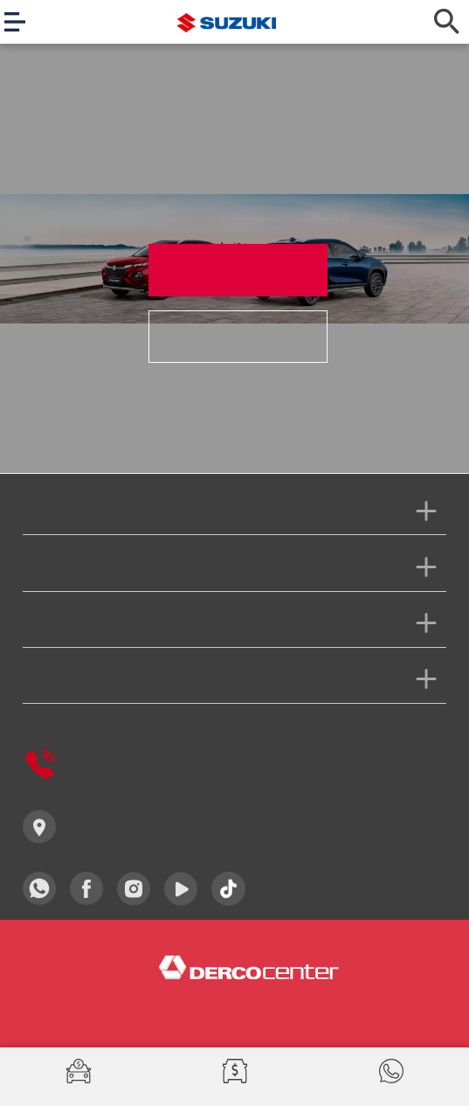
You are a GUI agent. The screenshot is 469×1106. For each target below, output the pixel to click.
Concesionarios (92, 827)
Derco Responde (96, 764)
